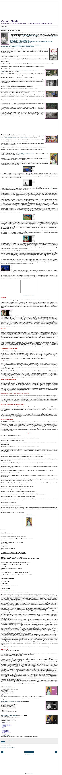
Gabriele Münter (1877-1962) (16, 43)
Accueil (29, 751)
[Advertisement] (29, 10)
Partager (3, 741)
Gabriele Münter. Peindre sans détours (30, 35)
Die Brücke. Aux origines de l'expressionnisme (20, 42)
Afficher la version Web (29, 754)
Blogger (31, 773)
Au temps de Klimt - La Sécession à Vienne (19, 40)
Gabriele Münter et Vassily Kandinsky (9, 715)
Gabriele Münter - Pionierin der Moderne (30, 37)
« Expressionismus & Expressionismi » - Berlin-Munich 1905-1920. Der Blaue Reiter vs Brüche (31, 41)
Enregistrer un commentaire (8, 747)
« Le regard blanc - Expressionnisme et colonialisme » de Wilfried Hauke (17, 46)
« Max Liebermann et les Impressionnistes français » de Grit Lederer (25, 45)
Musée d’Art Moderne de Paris (8, 687)
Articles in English (6, 735)
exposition (53, 187)
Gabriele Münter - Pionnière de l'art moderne (23, 70)
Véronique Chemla (9, 21)
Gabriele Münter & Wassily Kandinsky (20, 137)
